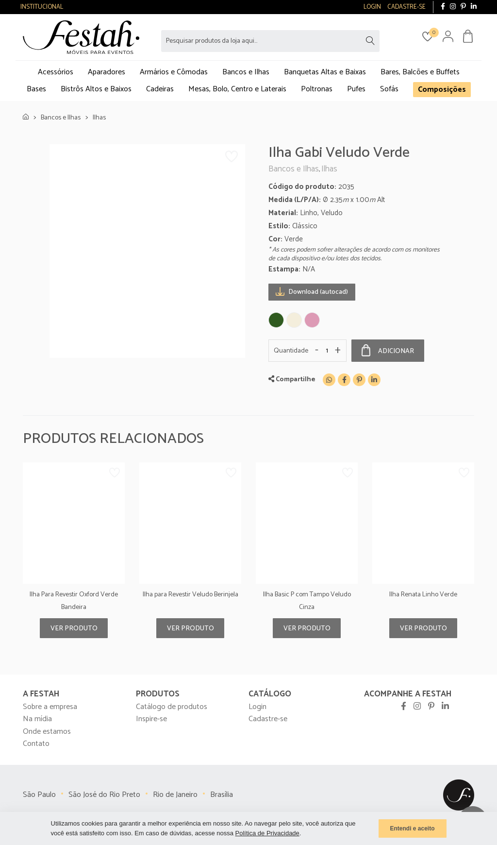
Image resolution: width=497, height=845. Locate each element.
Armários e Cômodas (174, 72)
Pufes (356, 89)
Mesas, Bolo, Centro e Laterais (237, 89)
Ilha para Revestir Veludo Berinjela (190, 594)
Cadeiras (160, 89)
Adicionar (388, 350)
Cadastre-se (267, 719)
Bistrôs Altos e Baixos (96, 89)
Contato (36, 743)
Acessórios (55, 72)
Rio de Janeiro (175, 794)
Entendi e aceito (412, 828)
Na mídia (37, 719)
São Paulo (39, 794)
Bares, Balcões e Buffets (420, 72)
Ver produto (74, 628)
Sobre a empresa (50, 706)
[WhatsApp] (329, 379)
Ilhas (99, 117)
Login (257, 706)
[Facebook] (344, 379)
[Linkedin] (374, 379)
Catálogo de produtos (171, 706)
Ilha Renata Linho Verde (423, 594)
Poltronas (316, 89)
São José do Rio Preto (104, 794)
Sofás (389, 89)
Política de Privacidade (267, 833)
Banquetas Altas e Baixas (325, 72)
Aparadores (106, 72)
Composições (442, 89)
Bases (36, 89)
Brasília (221, 794)
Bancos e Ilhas (245, 72)
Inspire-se (151, 719)
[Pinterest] (359, 379)
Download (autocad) (312, 292)
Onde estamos (47, 731)
